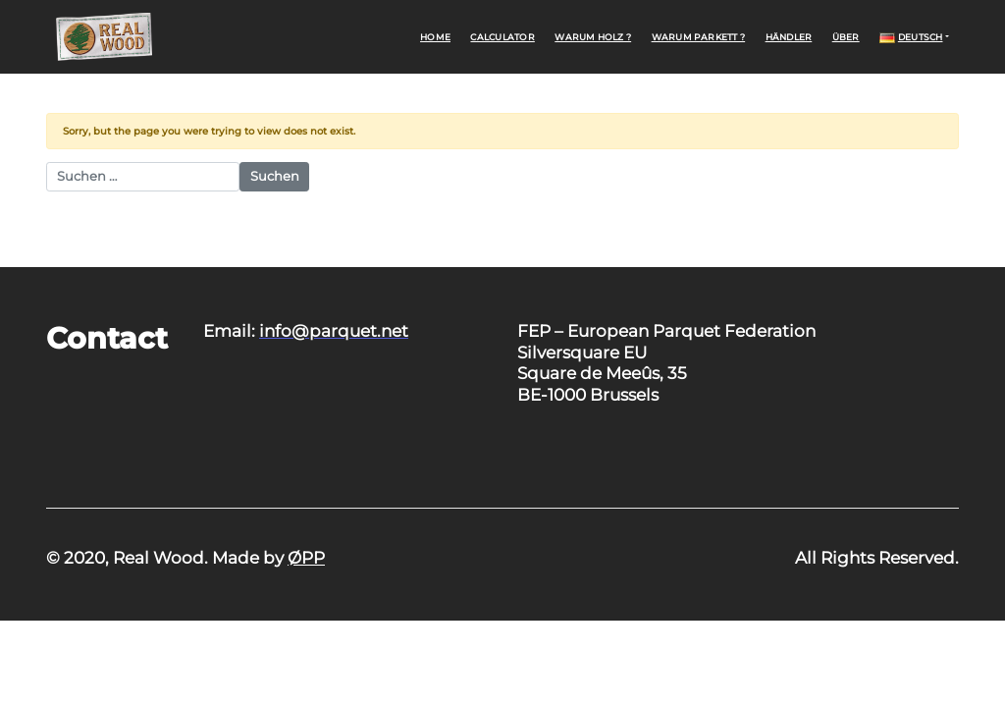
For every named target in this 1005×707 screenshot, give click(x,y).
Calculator (502, 36)
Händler (789, 36)
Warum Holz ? (593, 36)
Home (435, 36)
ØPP (306, 558)
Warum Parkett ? (699, 36)
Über (846, 36)
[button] (914, 36)
